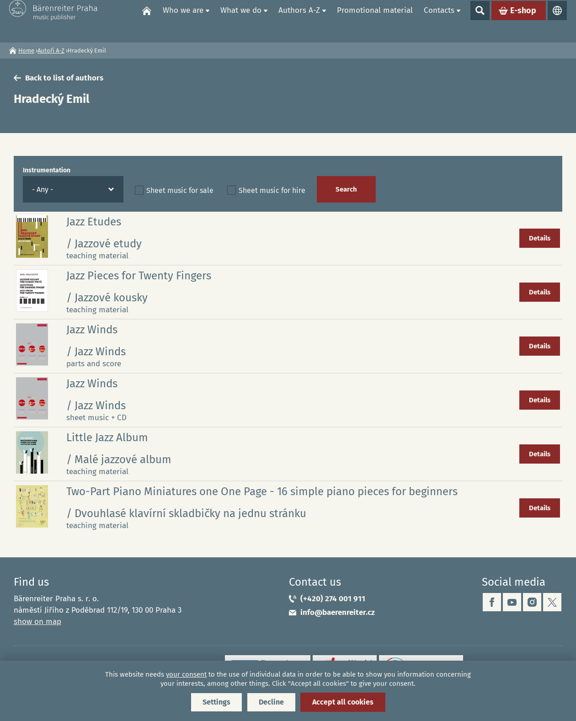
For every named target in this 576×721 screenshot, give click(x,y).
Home (146, 21)
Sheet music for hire (272, 190)
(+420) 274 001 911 (332, 599)
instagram (532, 602)
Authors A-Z (299, 21)
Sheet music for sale (179, 190)
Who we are (183, 21)
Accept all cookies (342, 702)
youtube (512, 602)
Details (539, 238)
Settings (216, 702)
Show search (480, 21)
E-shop (523, 21)
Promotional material (375, 21)
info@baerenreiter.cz (337, 612)
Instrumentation (46, 170)
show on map (37, 621)
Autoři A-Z (50, 50)
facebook (492, 602)
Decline (271, 702)
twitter (552, 602)
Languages (557, 21)
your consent (186, 674)
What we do (240, 21)
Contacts (439, 21)
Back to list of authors (64, 78)
